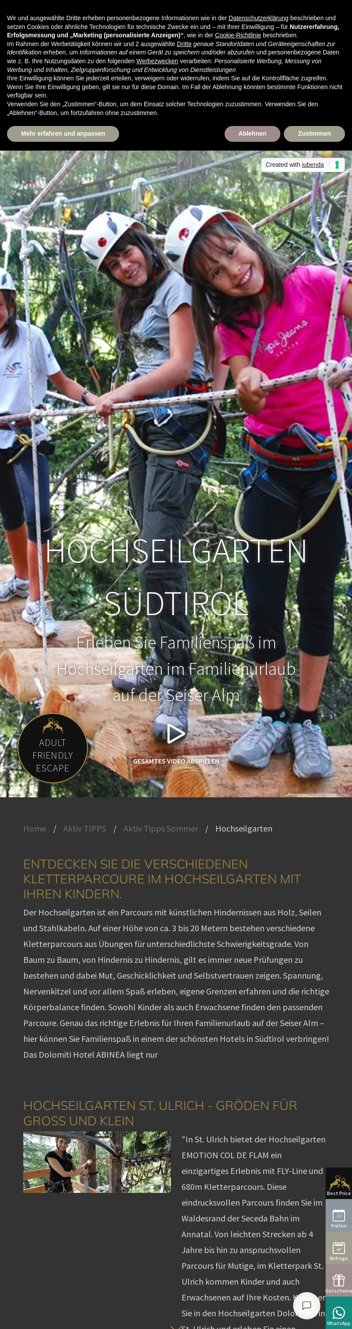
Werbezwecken (157, 61)
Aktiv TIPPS (84, 828)
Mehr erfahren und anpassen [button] (63, 133)
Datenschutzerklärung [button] (258, 18)
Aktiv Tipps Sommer (160, 828)
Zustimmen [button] (314, 133)
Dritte (184, 43)
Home (34, 828)
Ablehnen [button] (253, 133)
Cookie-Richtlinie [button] (238, 35)
